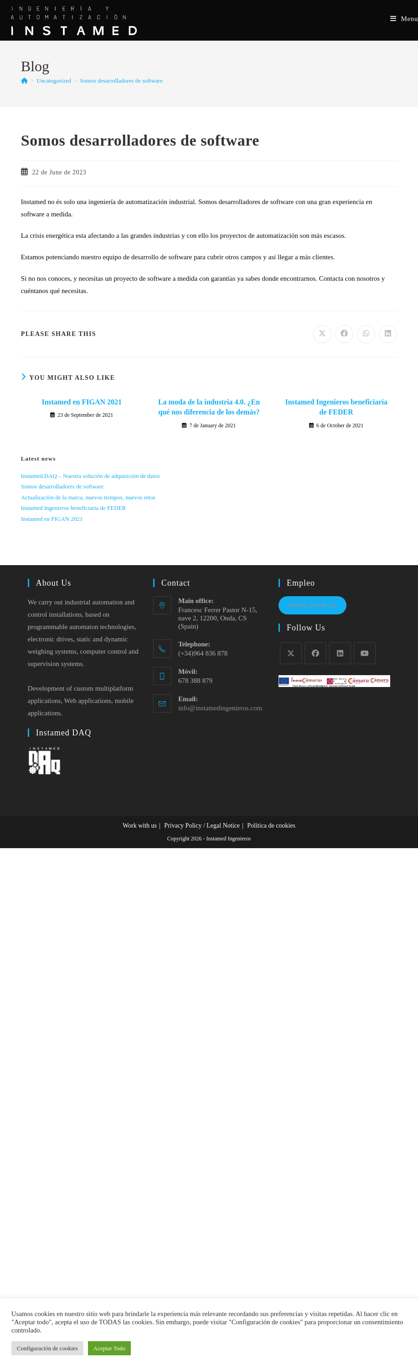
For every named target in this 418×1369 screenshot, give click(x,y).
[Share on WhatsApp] (366, 334)
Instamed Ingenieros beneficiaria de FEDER (336, 407)
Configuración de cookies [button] (47, 1348)
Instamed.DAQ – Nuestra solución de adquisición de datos (90, 475)
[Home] (24, 80)
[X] (291, 653)
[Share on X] (322, 334)
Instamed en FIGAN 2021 (81, 402)
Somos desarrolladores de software (121, 80)
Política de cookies (271, 825)
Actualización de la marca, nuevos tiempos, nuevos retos (88, 497)
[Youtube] (365, 653)
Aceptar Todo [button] (109, 1348)
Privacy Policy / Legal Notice (202, 825)
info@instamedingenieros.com (220, 708)
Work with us (140, 825)
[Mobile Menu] (404, 18)
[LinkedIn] (340, 653)
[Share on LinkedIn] (388, 334)
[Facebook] (315, 653)
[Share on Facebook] (344, 334)
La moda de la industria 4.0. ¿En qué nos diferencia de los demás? (209, 407)
